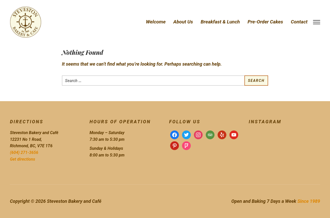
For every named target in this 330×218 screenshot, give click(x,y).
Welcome (156, 22)
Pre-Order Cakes (265, 22)
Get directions (22, 159)
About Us (183, 22)
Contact (299, 22)
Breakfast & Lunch (220, 22)
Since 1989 (308, 201)
